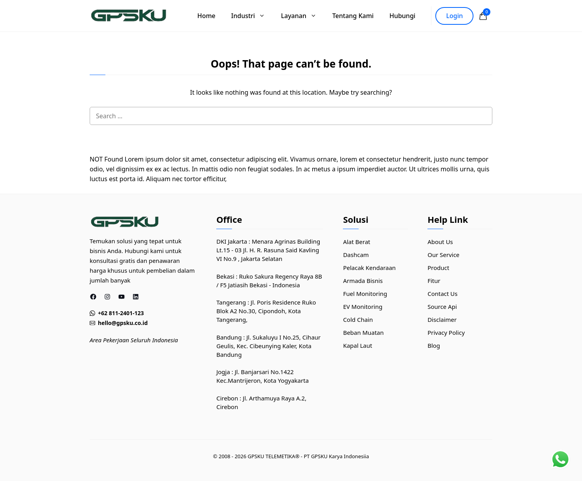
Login (454, 15)
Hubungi (402, 15)
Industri (252, 16)
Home (206, 15)
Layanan (302, 16)
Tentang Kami (353, 15)
